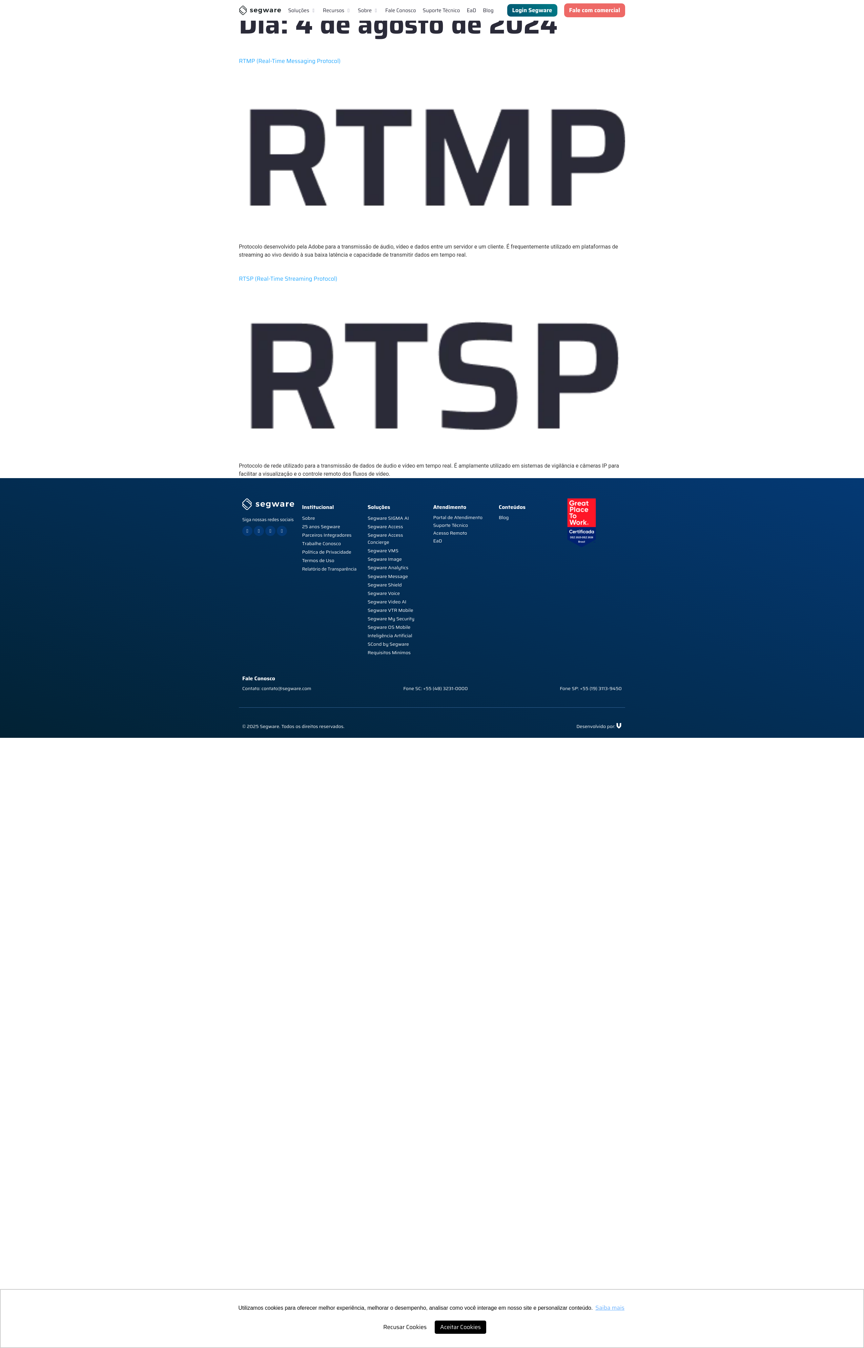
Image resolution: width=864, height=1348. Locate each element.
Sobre (308, 518)
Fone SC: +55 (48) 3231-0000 (435, 688)
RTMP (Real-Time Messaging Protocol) (290, 61)
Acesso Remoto (450, 533)
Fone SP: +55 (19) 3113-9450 (591, 688)
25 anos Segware (321, 526)
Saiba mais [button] (609, 1307)
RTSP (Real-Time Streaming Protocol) (288, 278)
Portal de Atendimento (458, 517)
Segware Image (385, 559)
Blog (504, 517)
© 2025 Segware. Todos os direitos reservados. (293, 726)
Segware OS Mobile (389, 627)
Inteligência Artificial (390, 635)
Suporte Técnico (450, 525)
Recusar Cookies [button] (405, 1327)
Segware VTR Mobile (390, 610)
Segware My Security (391, 618)
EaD (437, 540)
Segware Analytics (388, 567)
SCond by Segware (388, 644)
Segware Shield (385, 585)
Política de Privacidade (326, 552)
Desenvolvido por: (595, 726)
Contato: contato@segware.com (276, 688)
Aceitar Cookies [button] (460, 1327)
